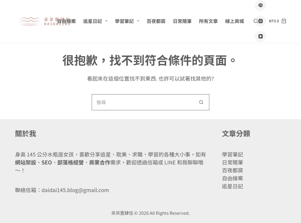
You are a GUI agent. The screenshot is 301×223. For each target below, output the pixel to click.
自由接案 (66, 20)
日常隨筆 (182, 20)
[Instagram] (260, 21)
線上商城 (234, 20)
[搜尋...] (142, 102)
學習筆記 (128, 20)
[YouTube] (260, 36)
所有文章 (208, 20)
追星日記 (96, 20)
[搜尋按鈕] (201, 102)
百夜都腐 (156, 20)
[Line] (260, 5)
